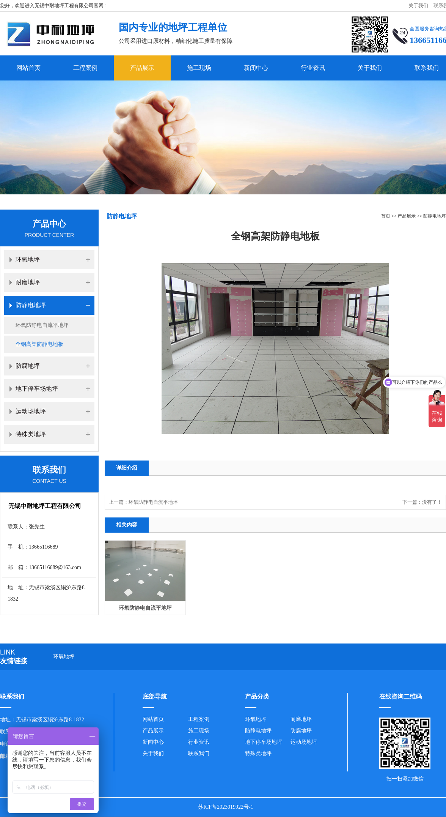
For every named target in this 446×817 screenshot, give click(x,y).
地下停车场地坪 (37, 388)
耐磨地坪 (28, 282)
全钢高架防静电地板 (39, 344)
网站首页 (28, 68)
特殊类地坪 (31, 434)
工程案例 (85, 68)
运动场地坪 (31, 411)
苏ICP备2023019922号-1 (225, 807)
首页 (385, 216)
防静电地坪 (434, 216)
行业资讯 (313, 68)
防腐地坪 (28, 366)
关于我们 (418, 5)
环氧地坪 (28, 259)
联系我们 (198, 753)
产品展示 (142, 68)
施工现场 (199, 68)
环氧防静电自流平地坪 (153, 502)
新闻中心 (256, 68)
